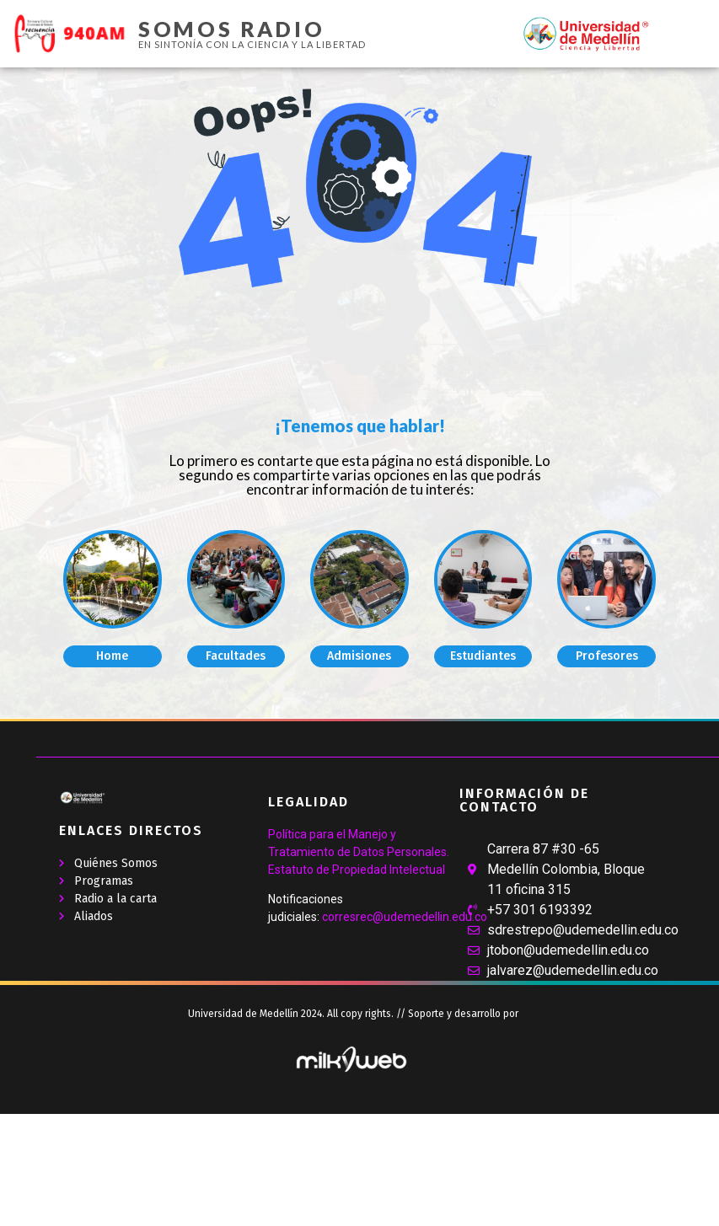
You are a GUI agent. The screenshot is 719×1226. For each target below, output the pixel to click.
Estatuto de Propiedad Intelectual (356, 869)
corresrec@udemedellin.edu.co (404, 917)
